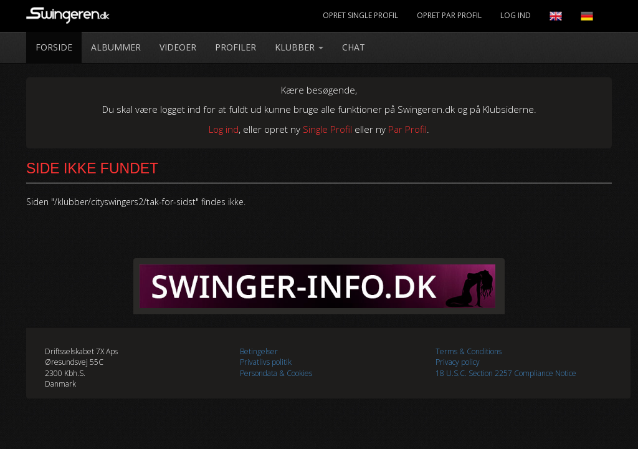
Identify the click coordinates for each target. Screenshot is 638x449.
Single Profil (327, 129)
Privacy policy (458, 362)
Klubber (299, 47)
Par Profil (407, 129)
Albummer (116, 47)
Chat (353, 47)
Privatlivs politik (266, 362)
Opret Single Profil (360, 15)
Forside (54, 47)
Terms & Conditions (469, 351)
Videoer (178, 47)
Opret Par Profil (449, 15)
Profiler (235, 47)
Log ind (224, 129)
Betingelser (259, 351)
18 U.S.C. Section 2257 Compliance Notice (506, 373)
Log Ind (515, 15)
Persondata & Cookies (276, 373)
